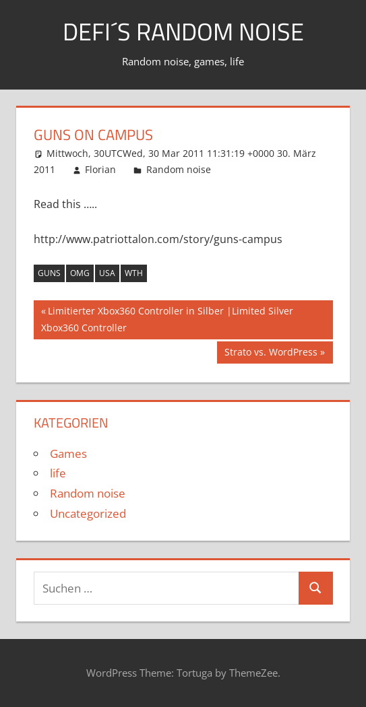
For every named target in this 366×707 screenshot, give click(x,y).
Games (68, 453)
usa (107, 273)
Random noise (178, 169)
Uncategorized (88, 513)
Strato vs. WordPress (270, 353)
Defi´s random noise (183, 31)
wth (134, 273)
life (58, 473)
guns (49, 273)
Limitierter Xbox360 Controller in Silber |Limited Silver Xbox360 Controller (167, 318)
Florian (100, 169)
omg (80, 273)
